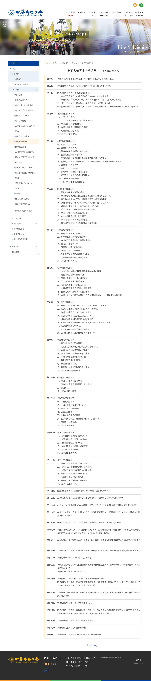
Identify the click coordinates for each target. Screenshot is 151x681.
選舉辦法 (18, 95)
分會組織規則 (20, 147)
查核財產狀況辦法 (22, 199)
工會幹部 (17, 224)
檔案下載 (128, 14)
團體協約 (18, 194)
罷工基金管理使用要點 (23, 211)
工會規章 (17, 90)
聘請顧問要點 (20, 121)
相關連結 (116, 14)
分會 (13, 69)
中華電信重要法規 (21, 239)
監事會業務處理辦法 (23, 204)
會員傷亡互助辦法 (22, 116)
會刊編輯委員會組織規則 (25, 152)
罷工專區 (70, 14)
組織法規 (17, 79)
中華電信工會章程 (21, 84)
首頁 (46, 63)
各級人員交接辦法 (22, 136)
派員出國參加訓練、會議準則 (25, 185)
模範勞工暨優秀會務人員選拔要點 (25, 159)
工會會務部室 (19, 229)
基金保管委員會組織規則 (25, 110)
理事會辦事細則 (21, 142)
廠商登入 (139, 660)
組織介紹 (82, 14)
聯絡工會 (139, 14)
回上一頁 (93, 645)
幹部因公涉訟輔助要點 (24, 168)
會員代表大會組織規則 (24, 105)
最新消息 (93, 14)
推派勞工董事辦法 (22, 100)
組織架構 (17, 218)
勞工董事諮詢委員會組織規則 (25, 175)
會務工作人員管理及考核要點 (25, 128)
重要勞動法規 (19, 234)
